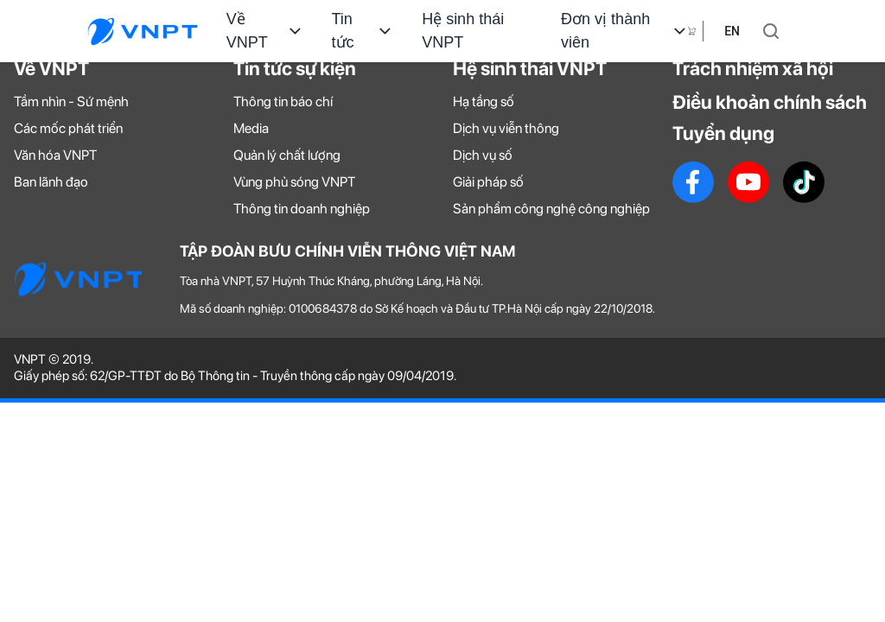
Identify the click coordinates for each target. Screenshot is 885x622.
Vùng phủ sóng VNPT (294, 182)
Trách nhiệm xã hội (752, 68)
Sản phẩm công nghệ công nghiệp (551, 208)
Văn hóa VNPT (55, 155)
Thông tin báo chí (283, 101)
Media (251, 128)
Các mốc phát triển (68, 128)
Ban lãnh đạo (51, 182)
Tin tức (363, 30)
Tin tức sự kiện (294, 68)
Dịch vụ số (483, 155)
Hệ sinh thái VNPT (463, 30)
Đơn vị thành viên (624, 30)
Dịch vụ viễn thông (506, 128)
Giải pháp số (488, 182)
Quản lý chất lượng (287, 155)
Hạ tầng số (483, 101)
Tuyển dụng (723, 133)
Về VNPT (265, 30)
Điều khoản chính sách (769, 102)
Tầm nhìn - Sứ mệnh (71, 101)
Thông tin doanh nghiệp (301, 208)
